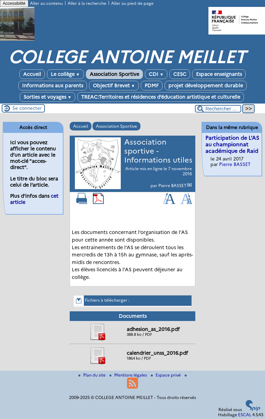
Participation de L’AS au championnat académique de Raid (232, 144)
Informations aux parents (52, 85)
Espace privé (166, 375)
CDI (156, 74)
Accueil (32, 74)
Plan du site (92, 375)
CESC (179, 74)
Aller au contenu (46, 3)
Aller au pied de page (132, 3)
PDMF (152, 85)
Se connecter (27, 108)
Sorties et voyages (47, 97)
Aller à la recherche (87, 3)
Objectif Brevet (114, 85)
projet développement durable (205, 85)
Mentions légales (128, 375)
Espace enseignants (219, 74)
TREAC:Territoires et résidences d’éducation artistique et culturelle (160, 97)
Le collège (65, 74)
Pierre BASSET (172, 185)
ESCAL (244, 414)
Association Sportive (114, 74)
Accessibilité (14, 3)
